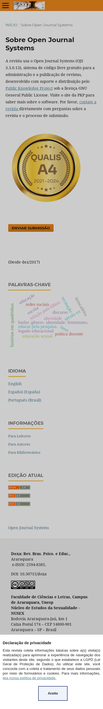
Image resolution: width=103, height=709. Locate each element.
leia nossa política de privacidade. (29, 678)
